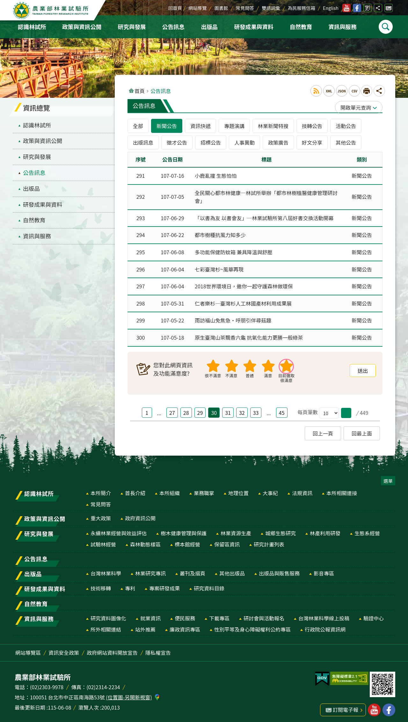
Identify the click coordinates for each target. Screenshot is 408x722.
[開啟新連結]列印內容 (366, 91)
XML (329, 91)
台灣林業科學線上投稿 (323, 615)
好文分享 (312, 142)
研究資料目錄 (209, 585)
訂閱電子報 (388, 8)
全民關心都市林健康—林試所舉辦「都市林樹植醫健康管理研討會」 (266, 197)
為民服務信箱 (301, 7)
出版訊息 (143, 142)
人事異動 (244, 142)
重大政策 (101, 515)
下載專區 (219, 615)
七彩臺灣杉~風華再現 (219, 267)
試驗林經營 (103, 541)
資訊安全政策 (63, 649)
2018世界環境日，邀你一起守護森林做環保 (244, 284)
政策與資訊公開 (81, 27)
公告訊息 (173, 27)
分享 (378, 8)
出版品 (209, 27)
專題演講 (234, 126)
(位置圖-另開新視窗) (129, 694)
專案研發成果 (164, 585)
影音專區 (324, 570)
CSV (354, 91)
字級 (367, 8)
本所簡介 (101, 490)
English (331, 7)
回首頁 (175, 7)
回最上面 (362, 430)
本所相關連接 (341, 490)
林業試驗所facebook (357, 8)
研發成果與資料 (253, 27)
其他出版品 (232, 570)
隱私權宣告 (158, 649)
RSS (316, 91)
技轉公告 (312, 126)
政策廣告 (278, 142)
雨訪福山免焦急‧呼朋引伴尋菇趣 (233, 317)
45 (282, 409)
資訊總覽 (36, 107)
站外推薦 (145, 626)
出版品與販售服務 (279, 570)
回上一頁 (323, 430)
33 (256, 409)
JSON (342, 91)
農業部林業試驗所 (51, 10)
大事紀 (270, 490)
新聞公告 (167, 126)
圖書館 (221, 7)
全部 (138, 126)
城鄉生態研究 (280, 530)
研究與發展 (132, 27)
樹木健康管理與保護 (184, 530)
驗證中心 (373, 615)
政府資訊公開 (140, 515)
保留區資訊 (227, 541)
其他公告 (346, 142)
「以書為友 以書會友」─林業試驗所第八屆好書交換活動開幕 (264, 217)
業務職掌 (204, 490)
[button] (346, 410)
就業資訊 (150, 615)
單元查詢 (361, 107)
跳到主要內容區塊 (3, 3)
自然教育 (301, 27)
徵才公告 (177, 142)
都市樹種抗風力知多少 (220, 234)
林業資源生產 (236, 530)
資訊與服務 (342, 27)
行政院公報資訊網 (325, 626)
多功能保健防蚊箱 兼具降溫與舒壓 (234, 251)
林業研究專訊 (150, 570)
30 (214, 409)
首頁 (140, 91)
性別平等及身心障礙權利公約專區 (252, 626)
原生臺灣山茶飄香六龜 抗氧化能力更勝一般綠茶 (249, 334)
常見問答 (245, 7)
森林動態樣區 (145, 541)
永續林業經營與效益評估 (119, 530)
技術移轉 (101, 585)
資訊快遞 (200, 126)
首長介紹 (135, 490)
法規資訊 (302, 490)
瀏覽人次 (88, 704)
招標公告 (210, 142)
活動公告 (346, 126)
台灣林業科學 (106, 570)
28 (186, 409)
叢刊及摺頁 (192, 570)
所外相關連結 (106, 626)
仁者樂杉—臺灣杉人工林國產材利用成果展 (243, 301)
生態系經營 (367, 530)
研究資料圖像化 (108, 615)
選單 (388, 477)
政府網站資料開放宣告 (112, 649)
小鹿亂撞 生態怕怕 (216, 175)
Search (386, 27)
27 (172, 409)
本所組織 (169, 490)
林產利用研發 (325, 530)
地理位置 (238, 490)
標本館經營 (187, 541)
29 (200, 409)
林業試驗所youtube (346, 8)
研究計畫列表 (269, 541)
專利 (130, 585)
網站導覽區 (28, 649)
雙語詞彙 (271, 7)
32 (242, 409)
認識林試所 (32, 27)
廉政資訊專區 (185, 626)
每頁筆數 (307, 409)
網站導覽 (197, 7)
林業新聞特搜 (273, 126)
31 (228, 409)
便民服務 (185, 615)
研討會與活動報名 (264, 615)
